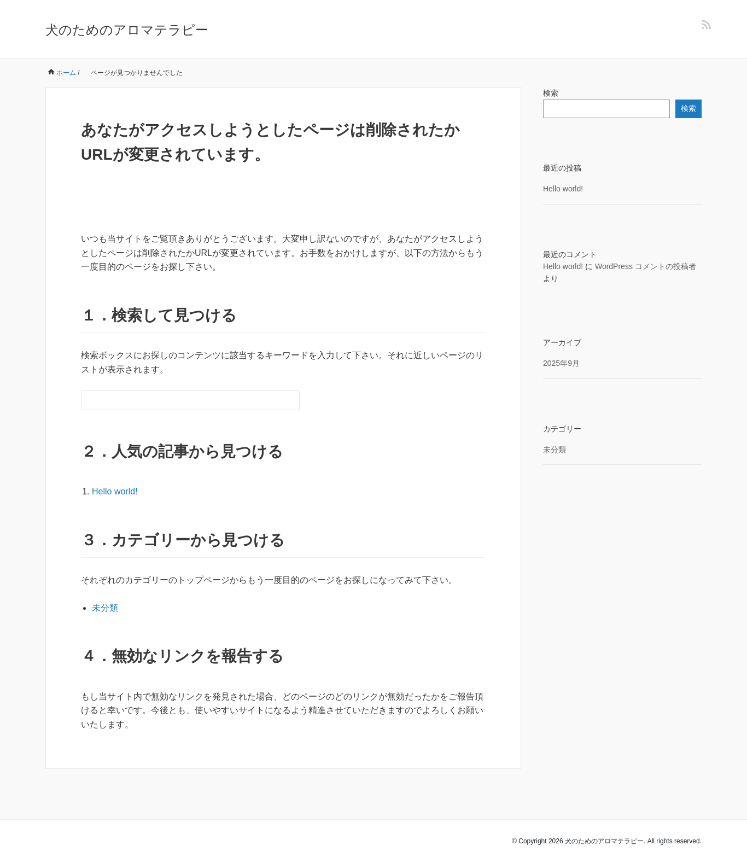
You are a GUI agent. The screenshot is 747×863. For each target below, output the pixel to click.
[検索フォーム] (179, 400)
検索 (550, 93)
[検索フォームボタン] (290, 400)
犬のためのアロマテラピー (126, 29)
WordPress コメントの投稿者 (645, 266)
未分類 (105, 608)
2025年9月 (561, 363)
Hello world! (115, 491)
